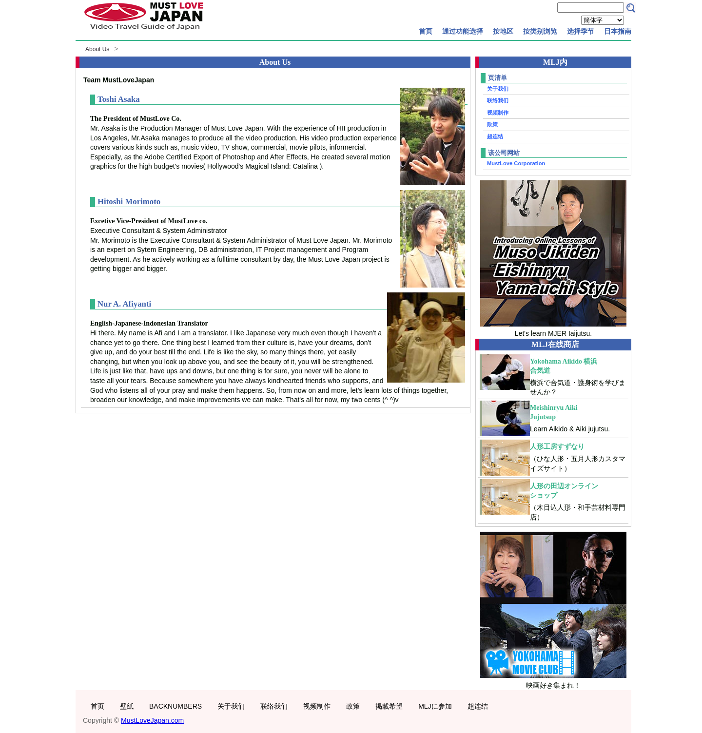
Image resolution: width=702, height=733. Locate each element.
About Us (97, 49)
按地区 (503, 31)
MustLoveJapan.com (152, 720)
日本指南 (617, 31)
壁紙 (127, 706)
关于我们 (497, 89)
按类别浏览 (540, 31)
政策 (492, 124)
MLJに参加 (434, 706)
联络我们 (497, 100)
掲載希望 (389, 706)
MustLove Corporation (516, 163)
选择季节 (580, 31)
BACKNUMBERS (175, 706)
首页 (425, 31)
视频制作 (497, 113)
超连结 (495, 136)
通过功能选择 (462, 31)
